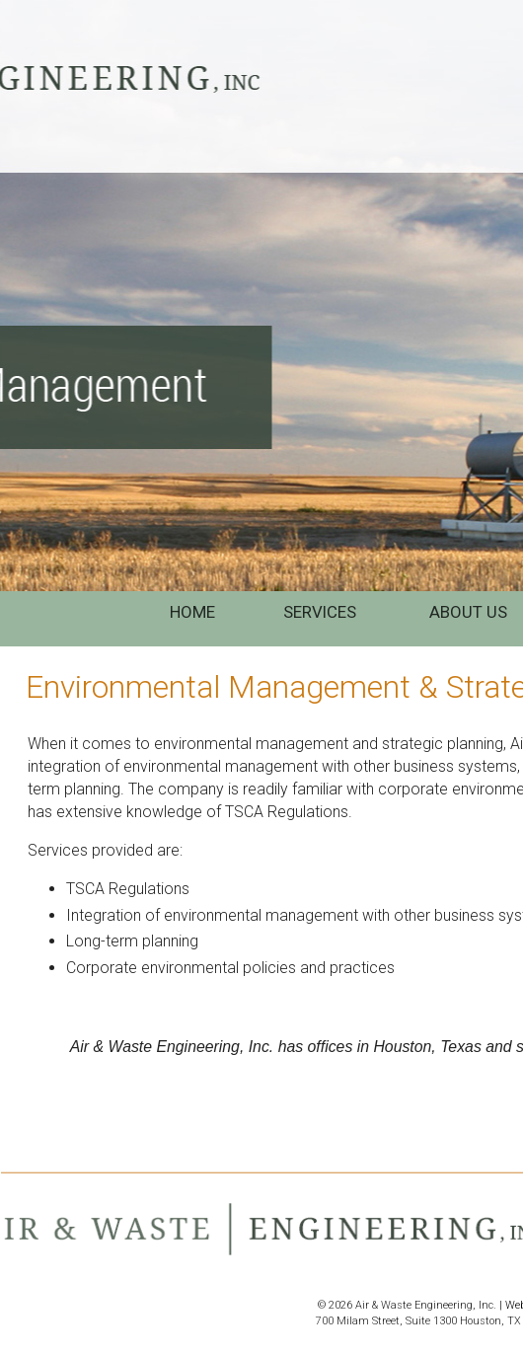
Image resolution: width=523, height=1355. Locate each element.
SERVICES (321, 612)
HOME (192, 612)
